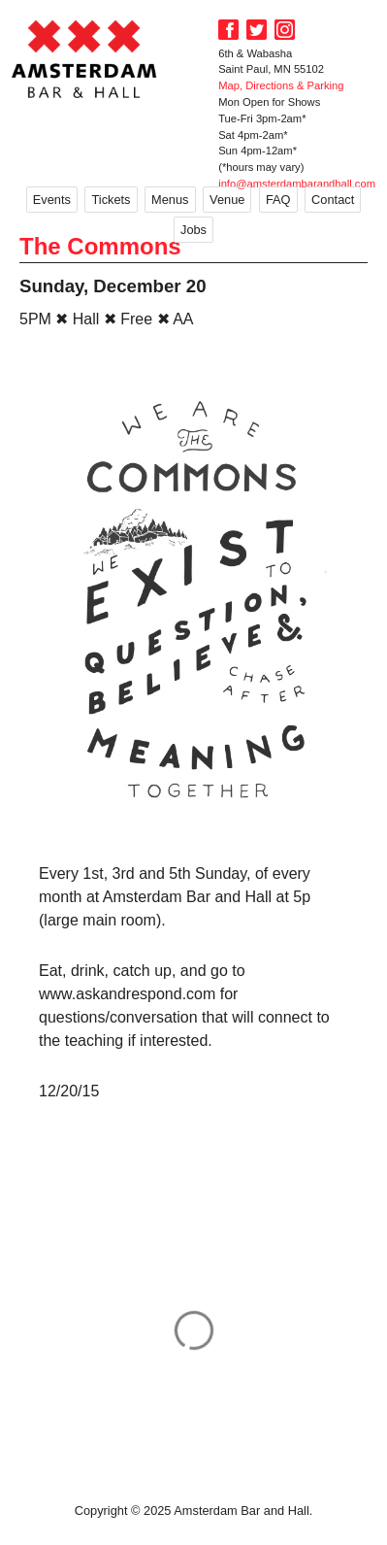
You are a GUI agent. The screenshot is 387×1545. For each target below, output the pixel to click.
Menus (169, 199)
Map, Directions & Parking (280, 85)
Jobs (193, 229)
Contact (332, 199)
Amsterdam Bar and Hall (84, 58)
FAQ (278, 199)
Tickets (110, 199)
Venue (227, 199)
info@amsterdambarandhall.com (296, 183)
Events (52, 199)
